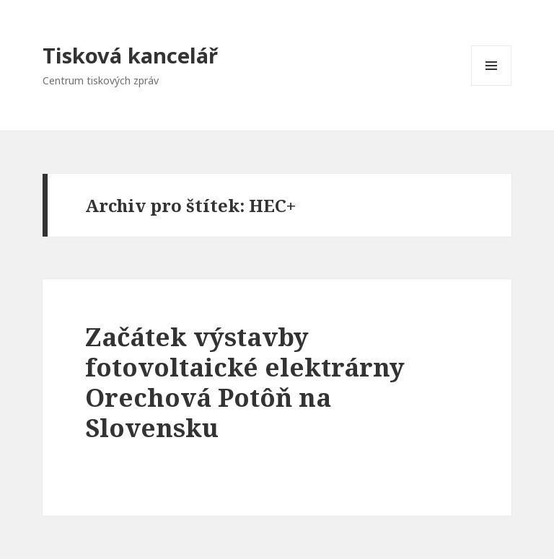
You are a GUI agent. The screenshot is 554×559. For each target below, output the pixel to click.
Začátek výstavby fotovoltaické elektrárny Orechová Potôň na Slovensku (245, 382)
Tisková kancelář (130, 55)
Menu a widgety (491, 85)
